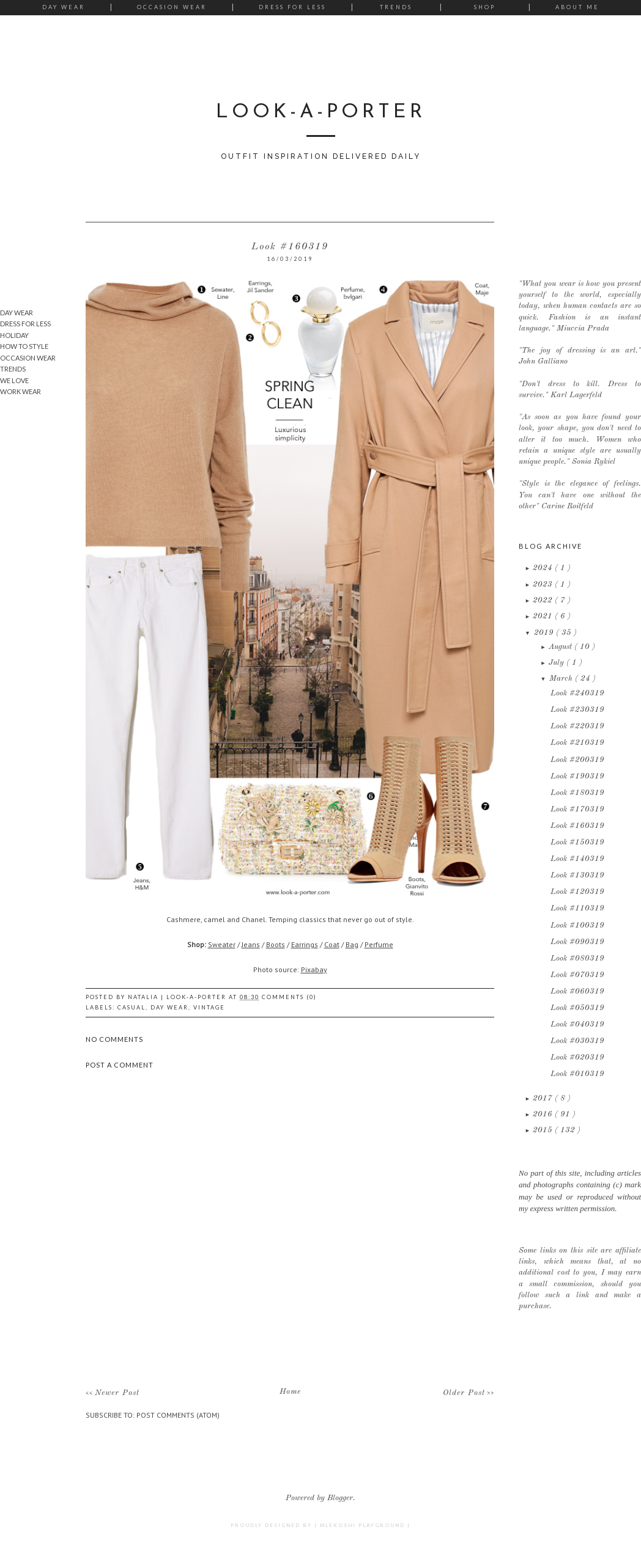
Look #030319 (577, 1041)
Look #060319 (577, 991)
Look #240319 (577, 693)
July (557, 663)
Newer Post (117, 1393)
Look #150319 (577, 842)
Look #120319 (577, 892)
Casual (131, 1007)
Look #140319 (577, 859)
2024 (544, 568)
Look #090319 (577, 942)
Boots (275, 944)
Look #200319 (577, 760)
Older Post (464, 1393)
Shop (484, 7)
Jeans (251, 944)
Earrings (304, 944)
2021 (544, 616)
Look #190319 (577, 776)
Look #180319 (577, 793)
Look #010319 (577, 1074)
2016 (544, 1114)
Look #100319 (577, 925)
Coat (331, 944)
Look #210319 (577, 743)
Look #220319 (577, 726)
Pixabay (314, 969)
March (562, 679)
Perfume (379, 944)
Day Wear (63, 7)
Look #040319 (577, 1024)
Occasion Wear (172, 7)
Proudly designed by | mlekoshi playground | (320, 1525)
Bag (352, 944)
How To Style (24, 346)
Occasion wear (28, 358)
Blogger (340, 1498)
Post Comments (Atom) (178, 1415)
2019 (545, 633)
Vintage (209, 1007)
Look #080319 (577, 958)
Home (290, 1392)
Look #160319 (577, 826)
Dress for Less (292, 7)
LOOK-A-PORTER (321, 112)
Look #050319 (577, 1008)
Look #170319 (577, 809)
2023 (544, 584)
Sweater (221, 944)
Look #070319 (577, 975)
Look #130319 (577, 875)
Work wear (20, 391)
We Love (14, 380)
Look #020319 (577, 1057)
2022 (544, 600)
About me (577, 7)
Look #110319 (577, 908)
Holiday (14, 335)
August (561, 647)
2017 (544, 1098)
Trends (396, 7)
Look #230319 (577, 710)
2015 (544, 1130)
